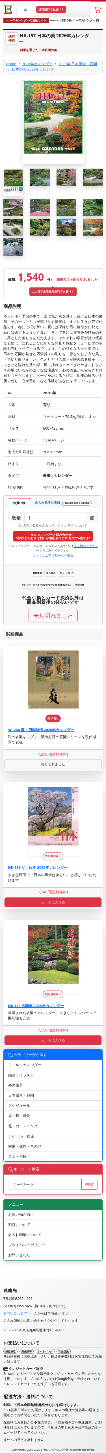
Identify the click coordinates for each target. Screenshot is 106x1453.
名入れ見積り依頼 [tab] (63, 502)
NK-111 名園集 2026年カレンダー (36, 1005)
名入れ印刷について (24, 1234)
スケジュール (19, 1105)
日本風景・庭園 (21, 1095)
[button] (26, 9)
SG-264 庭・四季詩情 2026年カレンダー (41, 729)
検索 (89, 1184)
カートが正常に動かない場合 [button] (53, 555)
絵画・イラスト (21, 1075)
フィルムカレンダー (24, 1064)
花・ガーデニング (23, 1125)
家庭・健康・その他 (24, 1146)
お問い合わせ (19, 1254)
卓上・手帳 (17, 1156)
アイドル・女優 (21, 1136)
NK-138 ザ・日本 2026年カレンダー (38, 867)
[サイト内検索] (45, 1184)
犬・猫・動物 (19, 1115)
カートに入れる (53, 902)
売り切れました (53, 615)
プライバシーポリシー (26, 1244)
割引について (77, 525)
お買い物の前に (21, 1214)
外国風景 (15, 1085)
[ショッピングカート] (98, 9)
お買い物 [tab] (19, 503)
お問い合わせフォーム (20, 1313)
